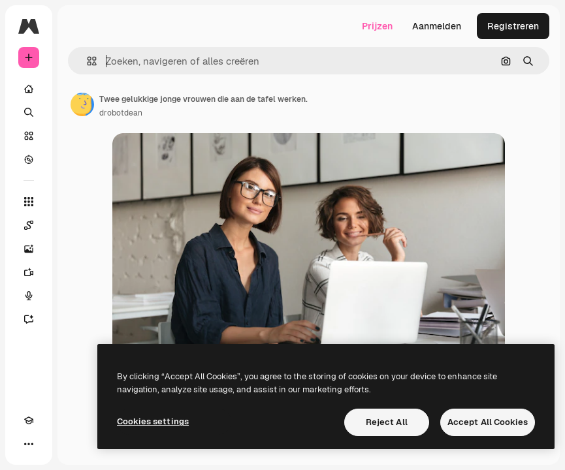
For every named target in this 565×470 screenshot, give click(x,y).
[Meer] (28, 443)
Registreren (513, 26)
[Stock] (28, 135)
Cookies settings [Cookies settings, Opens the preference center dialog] (153, 421)
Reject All (387, 422)
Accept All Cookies (487, 422)
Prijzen (377, 26)
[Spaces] (28, 225)
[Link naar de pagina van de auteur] (82, 104)
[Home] (28, 88)
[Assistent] (28, 319)
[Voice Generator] (28, 295)
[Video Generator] (28, 272)
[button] (87, 61)
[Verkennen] (28, 159)
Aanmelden (436, 26)
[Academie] (28, 420)
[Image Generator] (28, 248)
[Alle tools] (28, 201)
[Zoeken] (28, 112)
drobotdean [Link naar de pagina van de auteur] (120, 113)
